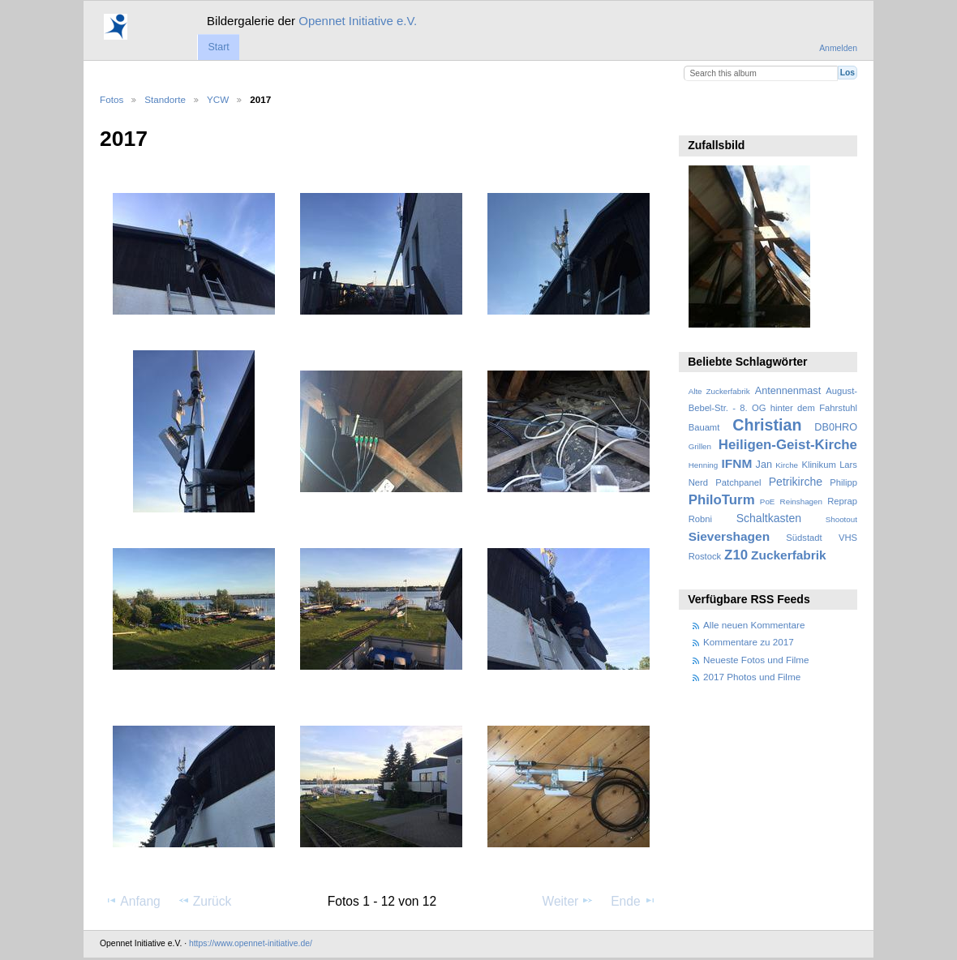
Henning (704, 465)
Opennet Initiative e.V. (357, 21)
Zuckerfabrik (788, 555)
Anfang (133, 901)
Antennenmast (788, 390)
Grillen (700, 446)
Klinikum (818, 464)
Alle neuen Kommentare (754, 624)
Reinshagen (801, 501)
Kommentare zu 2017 (748, 641)
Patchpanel (738, 482)
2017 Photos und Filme (751, 676)
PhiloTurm (722, 500)
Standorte (165, 99)
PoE (767, 501)
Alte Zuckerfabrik (719, 391)
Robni (700, 519)
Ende (633, 901)
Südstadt (804, 537)
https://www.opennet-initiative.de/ (250, 943)
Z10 (736, 555)
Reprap (842, 501)
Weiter (568, 901)
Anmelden (838, 48)
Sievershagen (729, 536)
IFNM (737, 463)
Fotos (111, 99)
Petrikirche (795, 481)
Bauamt (704, 427)
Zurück (205, 901)
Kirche (786, 465)
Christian (766, 425)
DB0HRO (835, 427)
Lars (848, 464)
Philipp (843, 482)
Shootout (841, 519)
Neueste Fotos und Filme (756, 659)
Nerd (698, 482)
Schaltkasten (768, 518)
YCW (218, 99)
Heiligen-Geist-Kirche (788, 444)
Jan (764, 464)
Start (218, 47)
